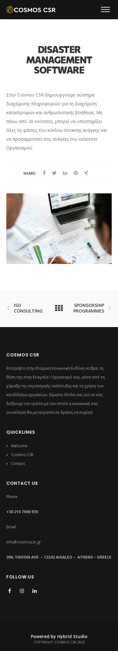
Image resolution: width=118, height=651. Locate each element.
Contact (18, 463)
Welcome (19, 446)
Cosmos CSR (22, 454)
